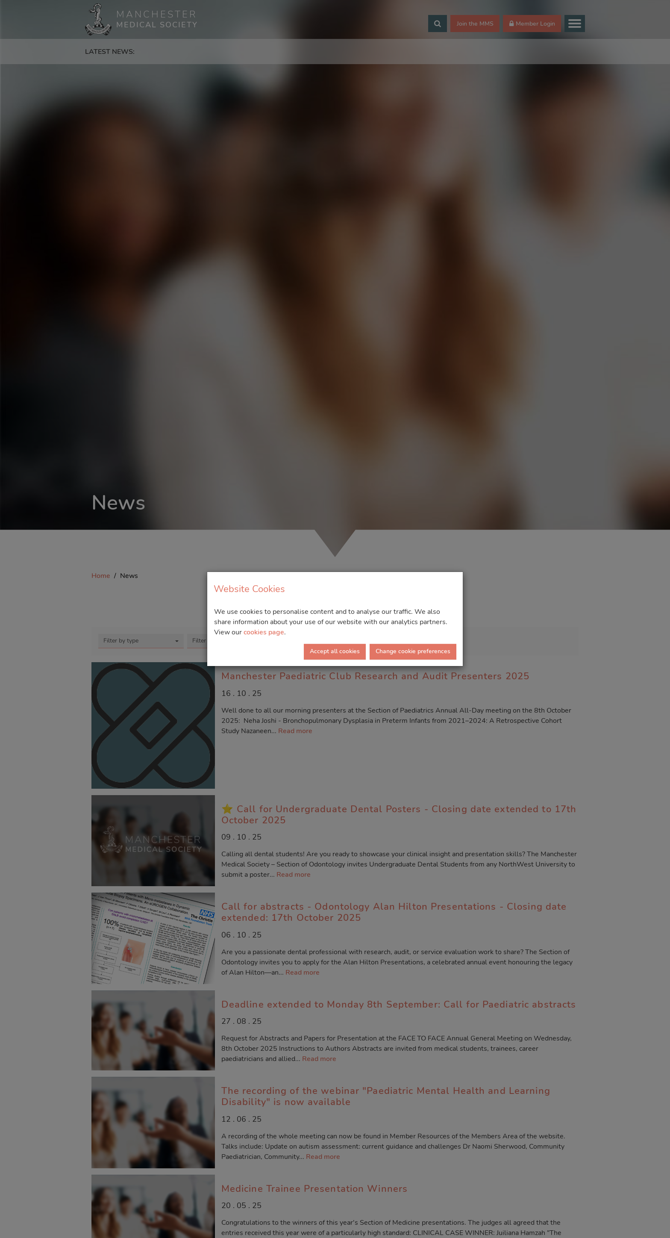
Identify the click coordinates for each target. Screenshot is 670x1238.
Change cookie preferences (413, 651)
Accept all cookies (335, 651)
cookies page (264, 632)
